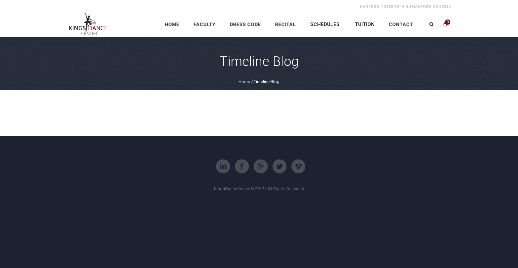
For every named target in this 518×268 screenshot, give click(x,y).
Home (244, 81)
